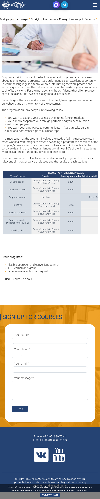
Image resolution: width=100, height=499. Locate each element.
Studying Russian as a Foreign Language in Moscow (63, 19)
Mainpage (6, 19)
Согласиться (50, 495)
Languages (22, 19)
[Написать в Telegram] (64, 4)
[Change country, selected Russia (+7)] (15, 355)
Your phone (22, 349)
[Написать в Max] (56, 4)
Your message (24, 378)
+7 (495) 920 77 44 (54, 436)
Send (20, 409)
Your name (21, 334)
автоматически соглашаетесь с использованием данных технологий (49, 490)
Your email (21, 363)
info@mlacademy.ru (54, 439)
